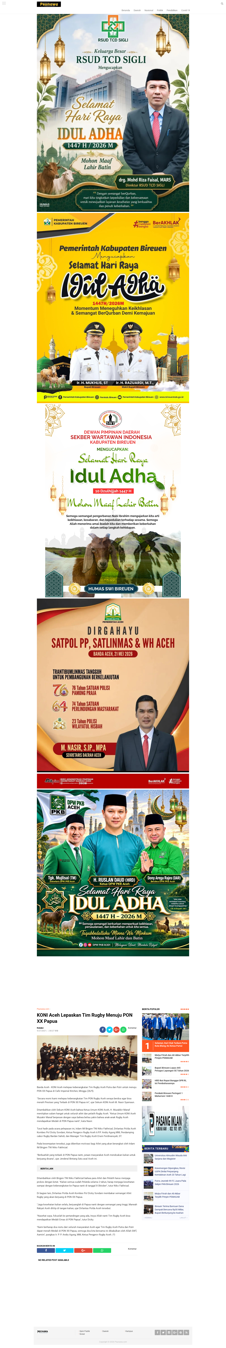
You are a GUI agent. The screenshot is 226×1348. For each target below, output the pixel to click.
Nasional (149, 10)
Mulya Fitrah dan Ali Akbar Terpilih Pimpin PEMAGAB (172, 1056)
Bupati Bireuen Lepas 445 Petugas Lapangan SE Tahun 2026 (172, 1069)
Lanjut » (183, 1218)
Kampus (129, 1331)
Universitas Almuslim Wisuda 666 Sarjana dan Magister (171, 1157)
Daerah (137, 10)
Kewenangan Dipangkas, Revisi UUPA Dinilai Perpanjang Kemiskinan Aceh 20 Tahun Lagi (170, 1171)
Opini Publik (85, 1331)
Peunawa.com (43, 1009)
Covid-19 (185, 10)
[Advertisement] (113, 982)
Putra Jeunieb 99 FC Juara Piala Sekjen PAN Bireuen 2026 (170, 1182)
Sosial (82, 1334)
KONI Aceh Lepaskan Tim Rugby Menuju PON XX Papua (84, 1018)
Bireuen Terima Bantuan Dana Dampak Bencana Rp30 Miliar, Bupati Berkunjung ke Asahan (169, 1209)
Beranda (126, 10)
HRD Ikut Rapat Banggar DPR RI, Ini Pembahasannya (170, 1082)
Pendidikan (172, 10)
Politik (160, 10)
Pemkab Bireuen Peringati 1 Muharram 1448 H (169, 1094)
